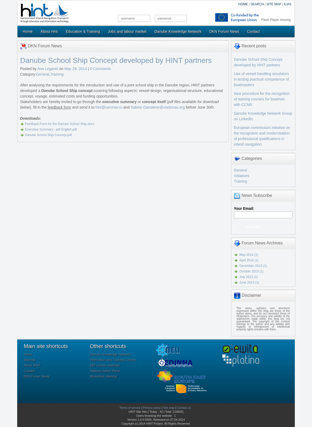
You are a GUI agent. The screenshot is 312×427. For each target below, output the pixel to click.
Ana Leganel (47, 69)
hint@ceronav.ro (108, 107)
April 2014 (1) (249, 260)
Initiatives (241, 176)
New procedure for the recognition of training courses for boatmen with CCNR (262, 99)
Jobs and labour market (127, 31)
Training (56, 74)
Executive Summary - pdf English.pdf (51, 129)
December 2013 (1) (253, 266)
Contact (253, 31)
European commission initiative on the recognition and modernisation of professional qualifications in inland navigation (262, 136)
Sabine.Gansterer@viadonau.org (158, 107)
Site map (169, 407)
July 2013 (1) (249, 277)
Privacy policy (152, 407)
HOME (243, 4)
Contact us (184, 407)
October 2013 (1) (252, 271)
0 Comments (100, 69)
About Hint (49, 31)
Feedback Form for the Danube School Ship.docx (59, 124)
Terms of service (130, 407)
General (42, 74)
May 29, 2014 (76, 69)
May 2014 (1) (249, 255)
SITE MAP (273, 4)
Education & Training (83, 31)
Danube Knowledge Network (177, 31)
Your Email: (244, 208)
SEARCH (257, 4)
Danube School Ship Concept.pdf (48, 135)
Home (28, 31)
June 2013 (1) (249, 282)
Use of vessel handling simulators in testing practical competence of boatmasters (261, 79)
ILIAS (287, 4)
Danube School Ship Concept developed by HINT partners (116, 60)
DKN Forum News (224, 31)
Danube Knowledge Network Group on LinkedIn (263, 116)
